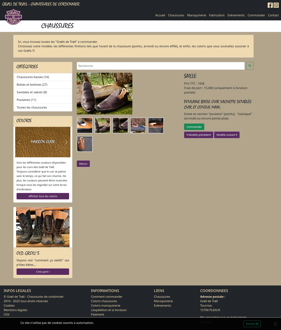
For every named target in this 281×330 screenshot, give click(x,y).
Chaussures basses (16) (33, 77)
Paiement (97, 314)
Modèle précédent (198, 135)
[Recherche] (161, 66)
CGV (6, 314)
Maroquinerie (196, 15)
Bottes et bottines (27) (32, 85)
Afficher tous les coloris (43, 196)
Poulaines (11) (26, 100)
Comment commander (107, 297)
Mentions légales (15, 310)
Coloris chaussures (104, 301)
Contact (273, 15)
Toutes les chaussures (32, 107)
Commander (256, 15)
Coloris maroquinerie (105, 305)
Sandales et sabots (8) (32, 92)
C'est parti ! (42, 271)
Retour (83, 163)
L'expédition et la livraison (109, 310)
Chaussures (176, 15)
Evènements (236, 15)
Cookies (9, 305)
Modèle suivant (226, 135)
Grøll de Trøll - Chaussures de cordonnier (41, 4)
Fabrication (217, 15)
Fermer (252, 324)
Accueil (160, 15)
